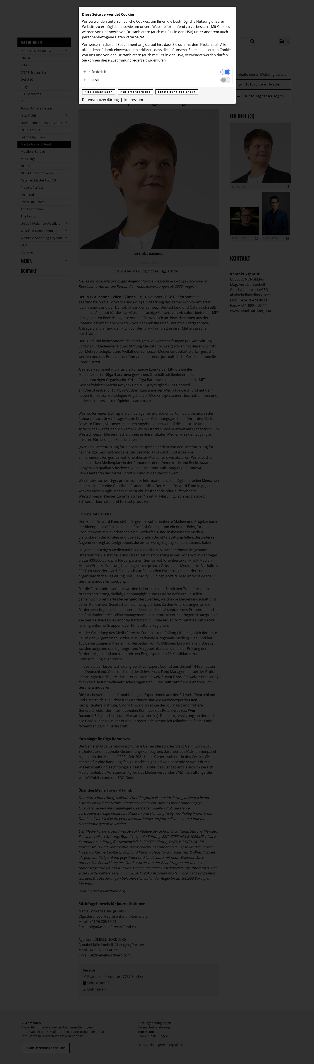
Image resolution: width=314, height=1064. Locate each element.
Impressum (133, 99)
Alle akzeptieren (99, 92)
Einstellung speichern (177, 92)
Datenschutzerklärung (100, 99)
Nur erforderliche (135, 92)
